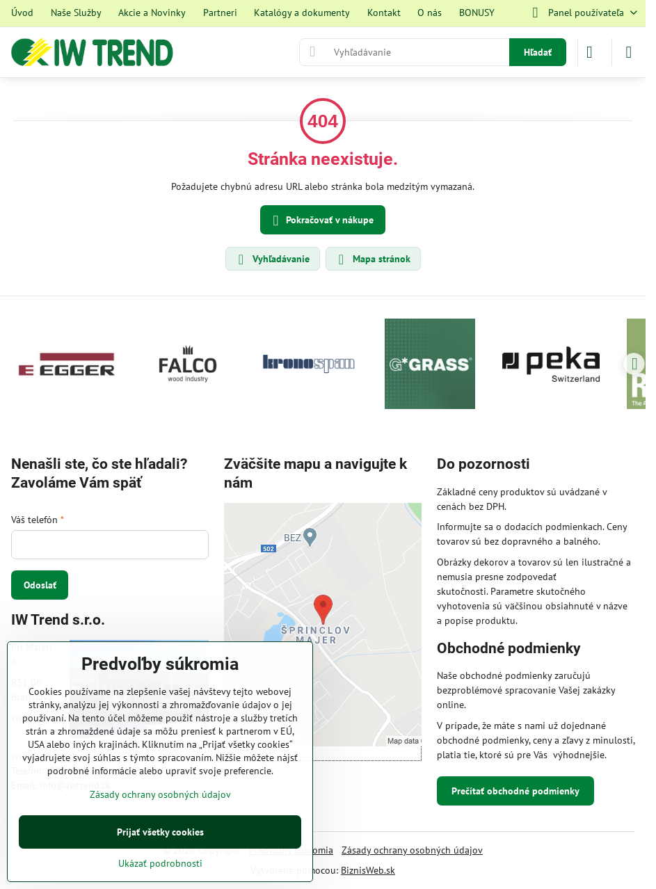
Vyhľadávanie (272, 259)
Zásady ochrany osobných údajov (412, 850)
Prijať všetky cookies (160, 832)
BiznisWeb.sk (368, 870)
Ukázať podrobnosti (160, 863)
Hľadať (538, 52)
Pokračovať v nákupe (321, 221)
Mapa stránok (372, 259)
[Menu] (629, 52)
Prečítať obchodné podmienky (515, 791)
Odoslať (40, 585)
